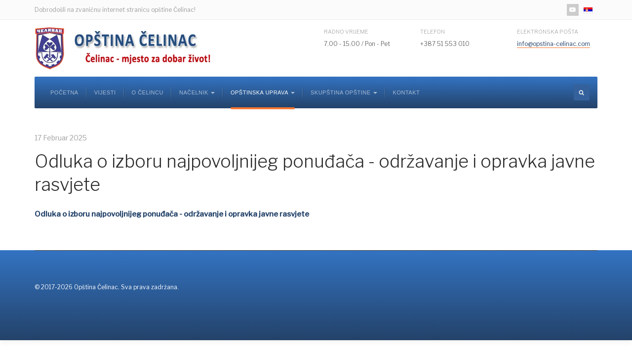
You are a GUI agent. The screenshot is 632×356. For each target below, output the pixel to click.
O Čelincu (147, 92)
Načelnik (197, 92)
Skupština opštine (344, 92)
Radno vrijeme (346, 31)
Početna (64, 92)
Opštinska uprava (263, 92)
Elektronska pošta (547, 31)
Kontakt (406, 92)
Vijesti (105, 92)
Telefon (432, 31)
